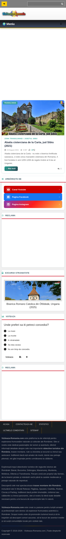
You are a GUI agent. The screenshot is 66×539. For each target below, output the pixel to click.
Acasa (6, 424)
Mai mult (11, 169)
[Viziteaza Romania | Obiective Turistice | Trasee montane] (23, 14)
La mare (11, 331)
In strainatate (13, 340)
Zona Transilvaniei (13, 138)
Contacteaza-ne (24, 424)
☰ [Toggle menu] (61, 24)
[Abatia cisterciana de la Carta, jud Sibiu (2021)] (33, 117)
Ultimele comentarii (13, 430)
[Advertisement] (33, 62)
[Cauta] (62, 4)
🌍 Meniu (8, 24)
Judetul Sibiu (30, 138)
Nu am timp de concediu (19, 349)
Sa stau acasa (14, 345)
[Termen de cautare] (45, 4)
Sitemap (34, 430)
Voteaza (9, 357)
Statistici (44, 424)
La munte (12, 336)
